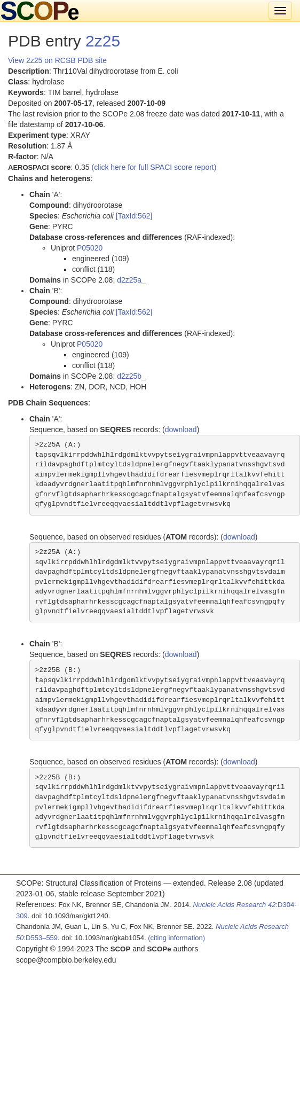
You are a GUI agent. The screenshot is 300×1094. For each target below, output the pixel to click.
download (181, 429)
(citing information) (176, 938)
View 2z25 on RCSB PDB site (57, 60)
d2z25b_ (131, 376)
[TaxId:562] (134, 216)
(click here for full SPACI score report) (154, 167)
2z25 (102, 41)
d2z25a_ (131, 280)
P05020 (89, 248)
